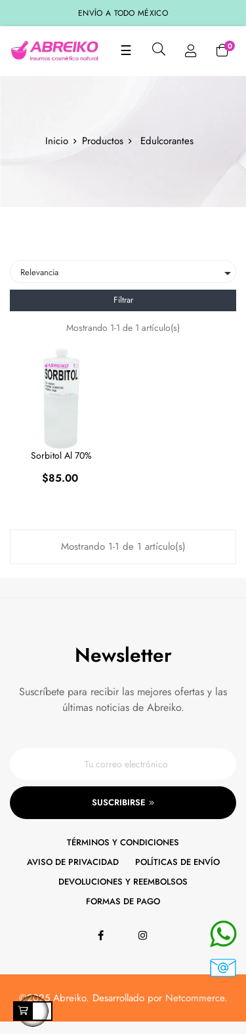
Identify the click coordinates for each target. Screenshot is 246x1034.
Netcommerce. (196, 998)
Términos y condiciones (123, 842)
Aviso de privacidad (73, 862)
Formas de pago (123, 901)
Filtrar (123, 300)
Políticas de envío (177, 862)
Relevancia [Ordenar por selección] (128, 273)
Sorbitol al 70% (61, 455)
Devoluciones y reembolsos (123, 881)
